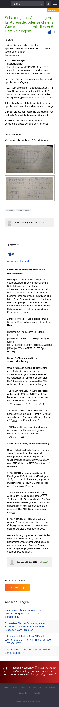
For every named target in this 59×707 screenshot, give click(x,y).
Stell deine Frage (17, 587)
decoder (10, 210)
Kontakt (36, 693)
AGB (15, 688)
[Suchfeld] (27, 3)
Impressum (50, 688)
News (5, 688)
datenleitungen (23, 210)
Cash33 (40, 223)
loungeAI (44, 562)
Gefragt (18, 223)
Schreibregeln (35, 688)
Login (48, 3)
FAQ (23, 688)
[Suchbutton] (41, 3)
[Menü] (55, 4)
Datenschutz (23, 693)
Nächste (52, 10)
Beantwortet (22, 562)
